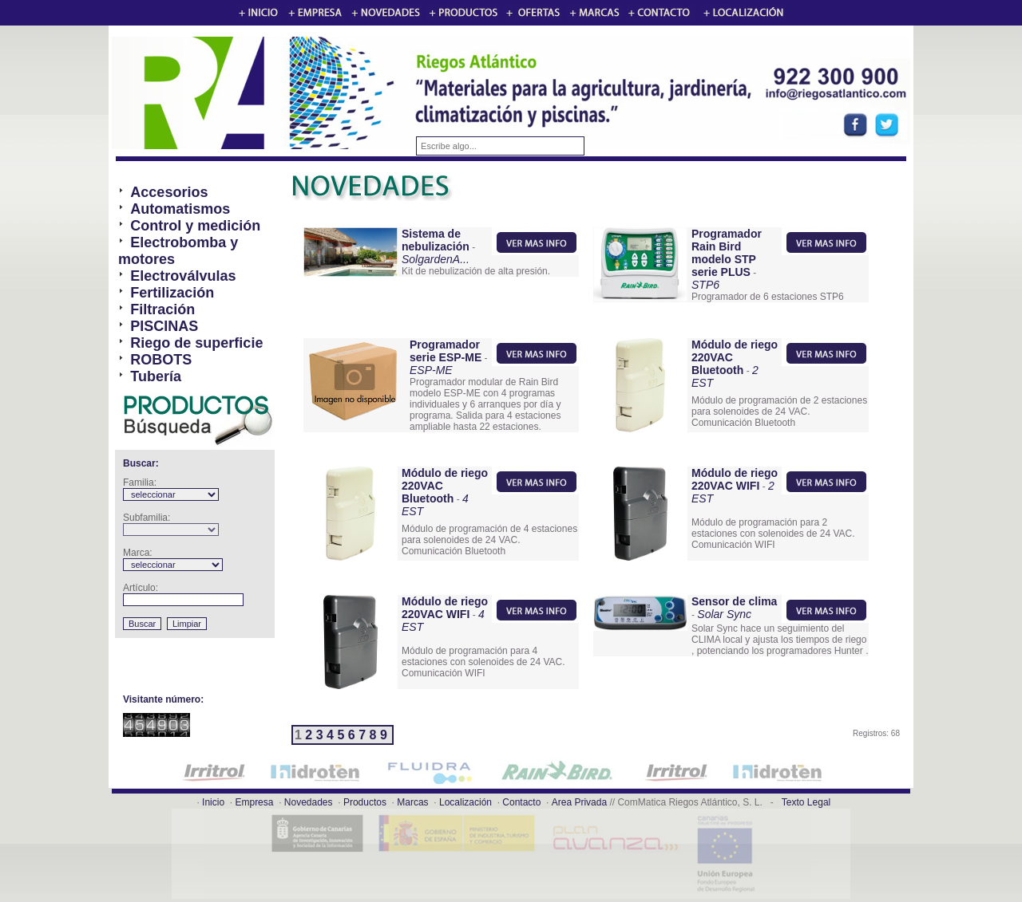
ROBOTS (161, 360)
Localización (465, 802)
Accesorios (169, 192)
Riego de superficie (196, 343)
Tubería (155, 376)
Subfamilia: (146, 517)
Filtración (162, 309)
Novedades (308, 802)
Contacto (521, 802)
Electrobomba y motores (178, 250)
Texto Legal (806, 802)
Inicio (213, 802)
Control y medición (195, 226)
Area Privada (579, 802)
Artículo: (140, 587)
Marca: (138, 552)
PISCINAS (164, 326)
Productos (364, 802)
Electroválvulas (183, 276)
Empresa (254, 802)
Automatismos (180, 209)
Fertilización (172, 293)
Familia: (139, 482)
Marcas (412, 802)
